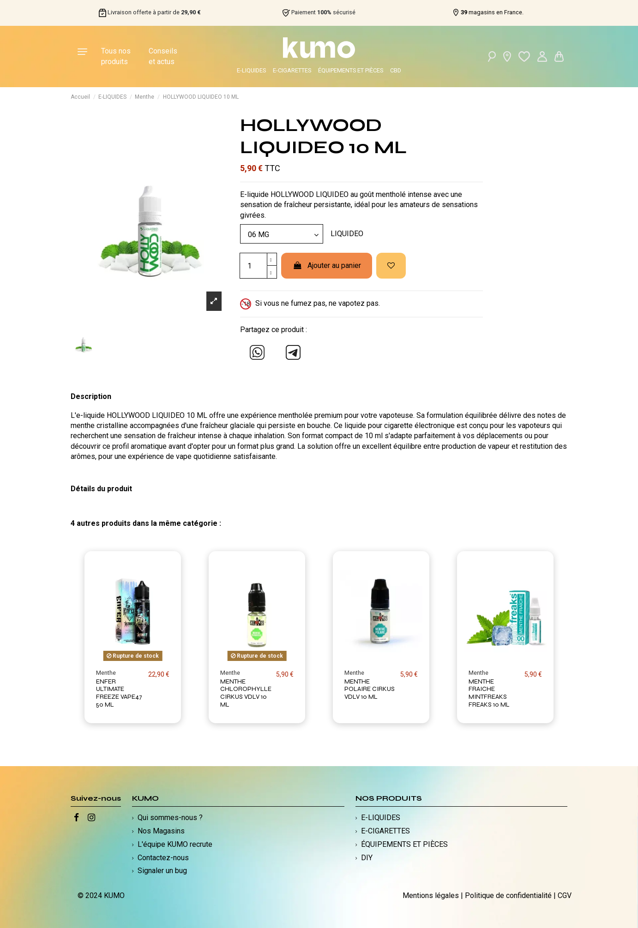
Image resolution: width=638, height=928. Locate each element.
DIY (367, 857)
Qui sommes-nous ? (170, 817)
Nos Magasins (161, 831)
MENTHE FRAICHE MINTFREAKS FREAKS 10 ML (489, 693)
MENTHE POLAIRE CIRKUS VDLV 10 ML (369, 689)
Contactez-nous (163, 857)
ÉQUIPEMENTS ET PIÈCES (350, 70)
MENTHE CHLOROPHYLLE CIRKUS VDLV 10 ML (245, 693)
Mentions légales (431, 895)
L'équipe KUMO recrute (175, 844)
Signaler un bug (162, 870)
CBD (395, 70)
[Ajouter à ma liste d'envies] (391, 266)
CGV (565, 895)
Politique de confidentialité (508, 895)
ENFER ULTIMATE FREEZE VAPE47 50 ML (119, 693)
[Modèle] (281, 234)
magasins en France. (492, 12)
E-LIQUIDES (251, 70)
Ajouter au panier (326, 265)
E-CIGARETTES (292, 70)
